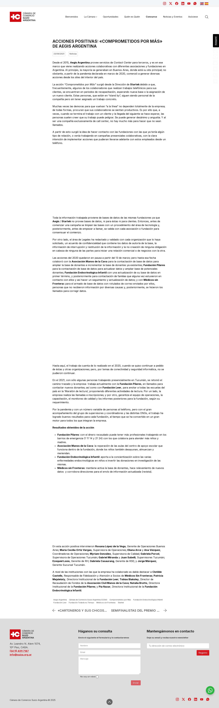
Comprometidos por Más (120, 600)
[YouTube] (188, 3)
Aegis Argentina (60, 600)
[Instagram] (164, 3)
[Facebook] (176, 3)
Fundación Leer (59, 603)
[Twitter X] (170, 3)
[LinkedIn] (182, 3)
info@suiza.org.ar (21, 654)
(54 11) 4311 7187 (19, 650)
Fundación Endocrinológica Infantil (148, 600)
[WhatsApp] (194, 3)
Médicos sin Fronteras (106, 603)
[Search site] (206, 17)
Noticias (73, 54)
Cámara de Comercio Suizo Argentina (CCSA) (88, 600)
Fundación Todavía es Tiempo (81, 603)
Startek (121, 603)
